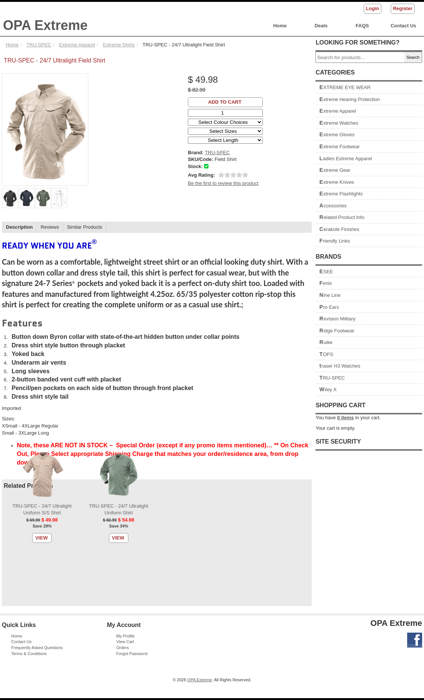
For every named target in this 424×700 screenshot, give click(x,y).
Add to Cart (224, 102)
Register (402, 8)
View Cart (125, 641)
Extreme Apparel (337, 111)
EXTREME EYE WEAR (344, 87)
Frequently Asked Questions (37, 647)
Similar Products (85, 227)
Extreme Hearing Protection (349, 99)
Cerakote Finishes (339, 229)
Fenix (325, 283)
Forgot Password (131, 653)
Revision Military (337, 319)
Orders (122, 647)
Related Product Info (341, 217)
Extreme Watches (338, 123)
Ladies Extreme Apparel (345, 158)
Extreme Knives (336, 182)
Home (280, 25)
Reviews (50, 227)
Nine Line (330, 295)
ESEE (326, 271)
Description (19, 227)
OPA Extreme (45, 25)
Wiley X (327, 389)
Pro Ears (329, 307)
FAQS (362, 25)
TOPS (326, 354)
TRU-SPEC (332, 378)
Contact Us (404, 25)
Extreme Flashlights (341, 194)
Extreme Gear (334, 170)
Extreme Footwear (339, 146)
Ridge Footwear (336, 331)
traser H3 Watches (339, 366)
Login (372, 8)
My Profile (125, 636)
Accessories (333, 206)
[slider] (233, 175)
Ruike (325, 342)
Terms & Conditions (29, 653)
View (41, 145)
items (345, 417)
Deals (321, 25)
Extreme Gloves (336, 134)
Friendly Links (334, 241)
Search (413, 57)
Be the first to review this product (223, 183)
